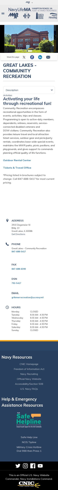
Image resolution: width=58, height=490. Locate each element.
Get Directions (18, 234)
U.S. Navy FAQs (29, 388)
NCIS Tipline (29, 442)
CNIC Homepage (29, 364)
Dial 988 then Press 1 (29, 450)
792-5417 (16, 283)
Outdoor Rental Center (17, 160)
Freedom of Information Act (29, 369)
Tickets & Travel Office (17, 167)
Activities (7, 95)
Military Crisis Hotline (29, 447)
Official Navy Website (29, 378)
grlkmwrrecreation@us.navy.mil (28, 297)
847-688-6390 (19, 269)
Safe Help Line (29, 437)
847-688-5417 (19, 251)
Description (12, 90)
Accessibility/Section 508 (29, 383)
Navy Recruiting (29, 373)
